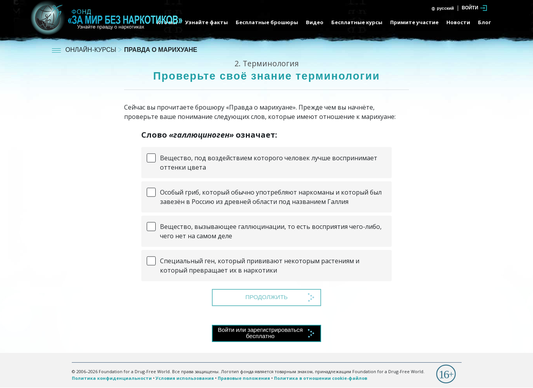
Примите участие (414, 22)
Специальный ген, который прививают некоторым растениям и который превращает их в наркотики (259, 266)
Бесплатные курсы (356, 22)
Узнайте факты (206, 22)
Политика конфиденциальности (112, 378)
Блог (484, 22)
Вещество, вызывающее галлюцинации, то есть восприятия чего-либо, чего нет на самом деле (271, 231)
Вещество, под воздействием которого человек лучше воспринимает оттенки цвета (268, 163)
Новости (458, 22)
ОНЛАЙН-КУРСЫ (92, 50)
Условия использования (185, 378)
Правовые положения (244, 378)
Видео (314, 22)
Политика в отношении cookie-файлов (320, 378)
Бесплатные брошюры (267, 22)
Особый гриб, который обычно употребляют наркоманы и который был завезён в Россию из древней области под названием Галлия (271, 197)
